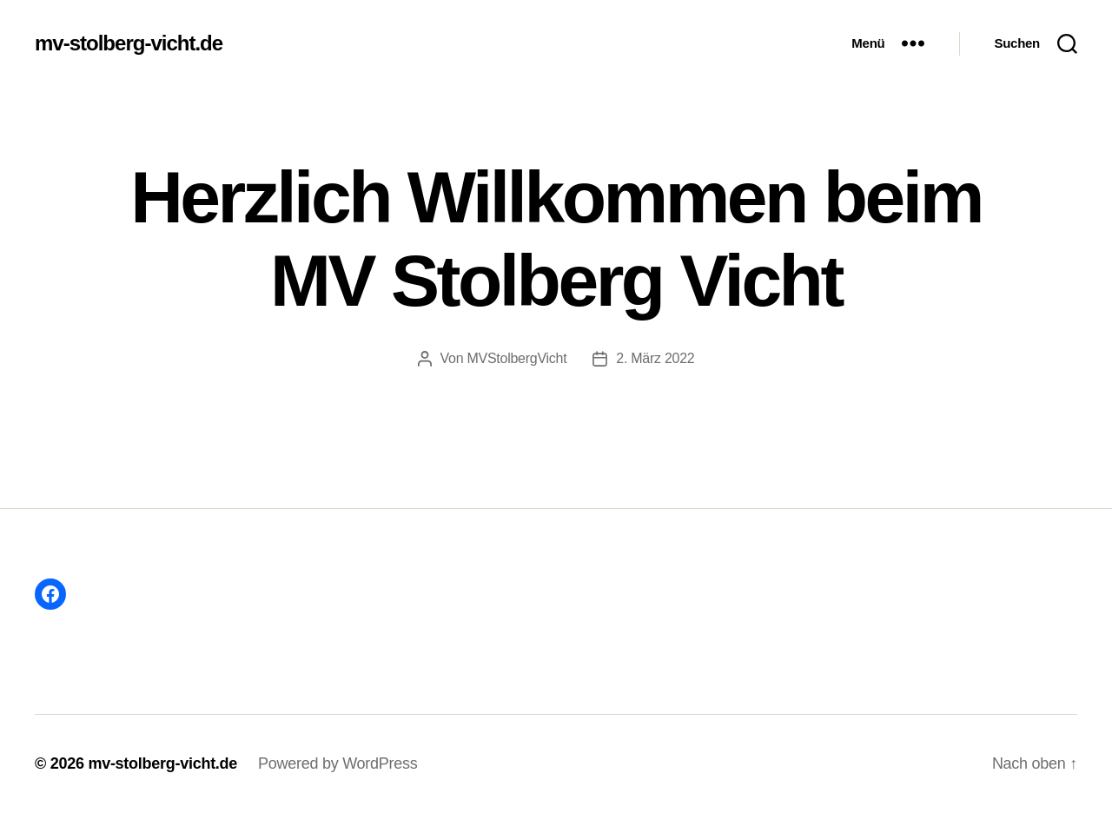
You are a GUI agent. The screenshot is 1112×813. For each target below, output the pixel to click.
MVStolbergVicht (516, 358)
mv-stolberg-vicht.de (128, 43)
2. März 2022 (655, 358)
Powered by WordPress (337, 763)
